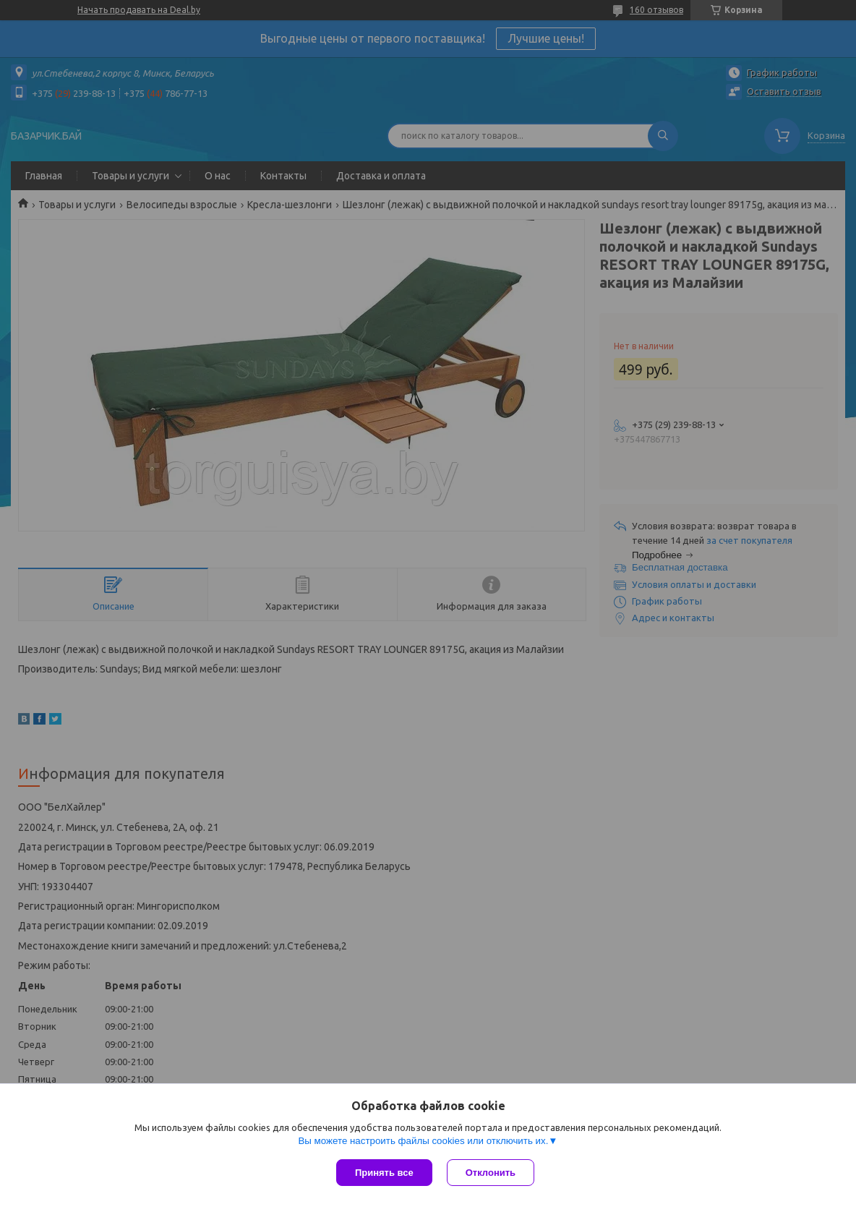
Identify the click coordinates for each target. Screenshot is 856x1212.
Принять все (384, 1172)
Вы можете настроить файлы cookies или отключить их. (423, 1140)
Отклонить (490, 1172)
